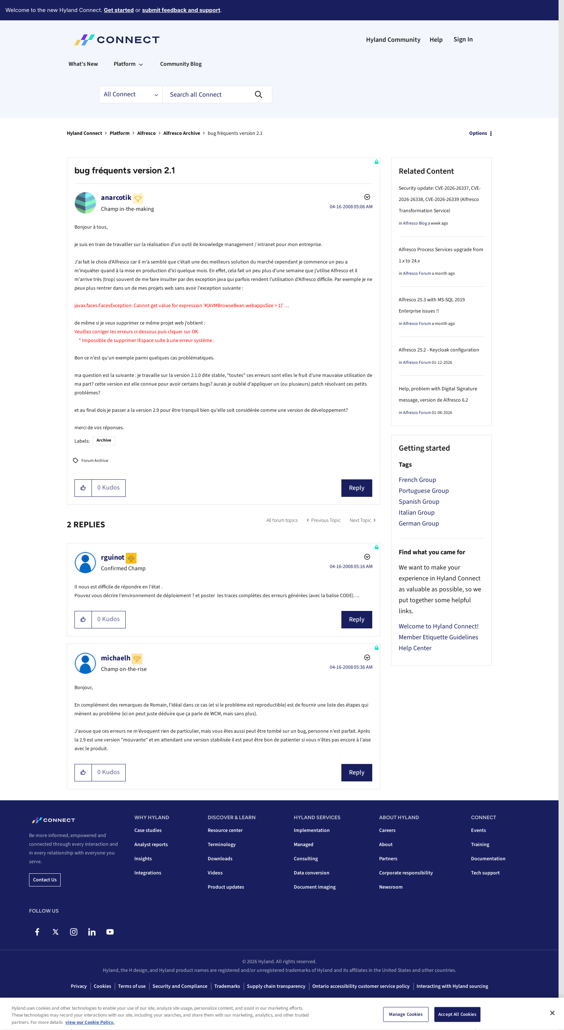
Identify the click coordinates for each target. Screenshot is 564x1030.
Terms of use (132, 986)
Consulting (306, 858)
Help (436, 39)
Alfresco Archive (181, 133)
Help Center (415, 648)
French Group (417, 479)
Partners (388, 858)
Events (478, 830)
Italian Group (417, 512)
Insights (143, 858)
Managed (303, 844)
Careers (387, 830)
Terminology (222, 844)
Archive (104, 440)
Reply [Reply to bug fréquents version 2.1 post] (357, 487)
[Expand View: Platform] (141, 64)
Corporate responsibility (406, 873)
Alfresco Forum (417, 273)
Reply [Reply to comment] (357, 619)
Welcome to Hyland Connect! (439, 626)
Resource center (225, 830)
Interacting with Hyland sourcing (452, 986)
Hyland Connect (84, 133)
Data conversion (311, 873)
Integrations (147, 873)
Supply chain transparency (276, 986)
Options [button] (478, 133)
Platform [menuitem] (124, 64)
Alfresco (146, 133)
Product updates (226, 887)
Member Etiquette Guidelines (438, 637)
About (386, 844)
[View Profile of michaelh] (115, 658)
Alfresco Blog (415, 223)
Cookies (102, 986)
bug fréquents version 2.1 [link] (235, 133)
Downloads (220, 858)
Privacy (79, 986)
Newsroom (391, 887)
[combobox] (217, 94)
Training (480, 844)
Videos (215, 873)
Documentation (488, 858)
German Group (419, 523)
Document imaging (315, 887)
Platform (120, 133)
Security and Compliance (180, 986)
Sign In (463, 39)
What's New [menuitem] (83, 64)
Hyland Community (393, 39)
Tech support (485, 873)
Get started (119, 10)
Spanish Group (419, 501)
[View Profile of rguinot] (113, 557)
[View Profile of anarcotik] (116, 198)
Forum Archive (94, 461)
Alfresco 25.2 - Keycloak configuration (439, 350)
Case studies (148, 830)
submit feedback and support (181, 10)
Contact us (45, 880)
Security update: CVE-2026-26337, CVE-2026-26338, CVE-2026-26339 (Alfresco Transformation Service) (439, 199)
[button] (83, 488)
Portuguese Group (424, 490)
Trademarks (227, 986)
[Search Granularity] (130, 94)
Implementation (312, 830)
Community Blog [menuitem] (181, 64)
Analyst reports (151, 844)
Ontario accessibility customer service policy (361, 986)
